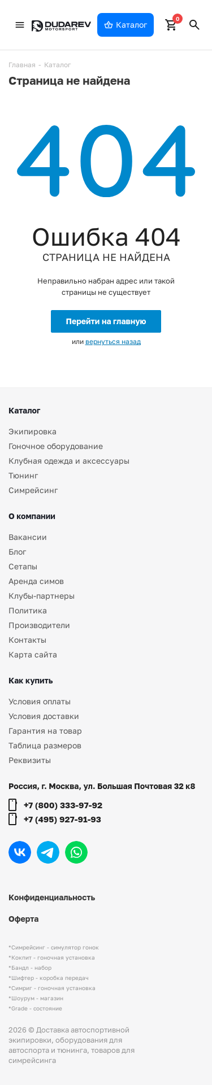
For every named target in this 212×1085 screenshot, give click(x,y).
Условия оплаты (39, 701)
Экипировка (32, 431)
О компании (31, 516)
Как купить (30, 680)
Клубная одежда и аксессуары (68, 460)
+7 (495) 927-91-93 (62, 819)
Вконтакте (19, 852)
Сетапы (22, 566)
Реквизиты (29, 760)
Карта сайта (32, 654)
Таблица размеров (44, 745)
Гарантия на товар (45, 730)
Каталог (24, 410)
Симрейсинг (33, 490)
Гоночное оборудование (55, 446)
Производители (39, 625)
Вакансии (27, 537)
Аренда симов (36, 581)
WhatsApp (76, 852)
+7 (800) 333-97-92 (63, 805)
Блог (17, 551)
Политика (27, 610)
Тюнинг (23, 475)
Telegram (48, 852)
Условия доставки (43, 716)
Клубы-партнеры (41, 595)
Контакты (27, 639)
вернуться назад (113, 341)
